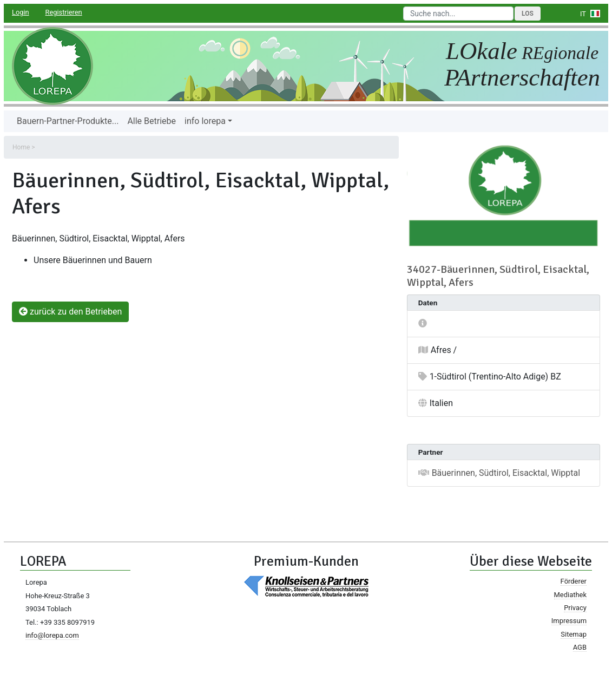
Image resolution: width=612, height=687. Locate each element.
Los (528, 13)
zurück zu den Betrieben (70, 311)
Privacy (575, 608)
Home (21, 147)
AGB (580, 647)
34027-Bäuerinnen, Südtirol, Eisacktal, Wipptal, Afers (498, 276)
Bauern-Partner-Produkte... (68, 121)
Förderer (574, 581)
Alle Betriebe (151, 121)
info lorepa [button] (205, 121)
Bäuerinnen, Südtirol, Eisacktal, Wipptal (506, 473)
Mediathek (570, 595)
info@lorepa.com (52, 635)
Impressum (569, 621)
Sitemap (574, 634)
